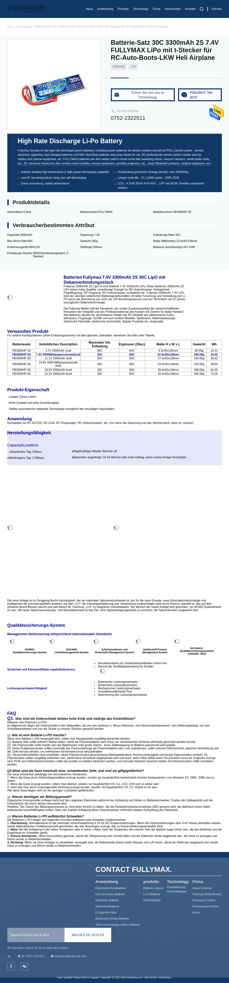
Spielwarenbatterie (107, 906)
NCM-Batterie (152, 900)
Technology (140, 9)
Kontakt (190, 9)
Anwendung (105, 9)
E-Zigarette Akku (106, 912)
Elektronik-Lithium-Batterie (112, 918)
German (216, 8)
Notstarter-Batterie (107, 900)
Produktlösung (176, 887)
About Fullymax (202, 888)
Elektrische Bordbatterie (110, 888)
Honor (196, 912)
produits (123, 9)
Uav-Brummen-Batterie (110, 894)
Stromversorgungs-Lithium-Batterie (117, 924)
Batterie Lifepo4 (153, 888)
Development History (205, 906)
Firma (156, 9)
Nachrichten (173, 9)
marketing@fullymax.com (68, 956)
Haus (89, 9)
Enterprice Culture (203, 900)
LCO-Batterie (151, 894)
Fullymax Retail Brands (207, 894)
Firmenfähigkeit (176, 891)
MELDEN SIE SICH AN (88, 935)
